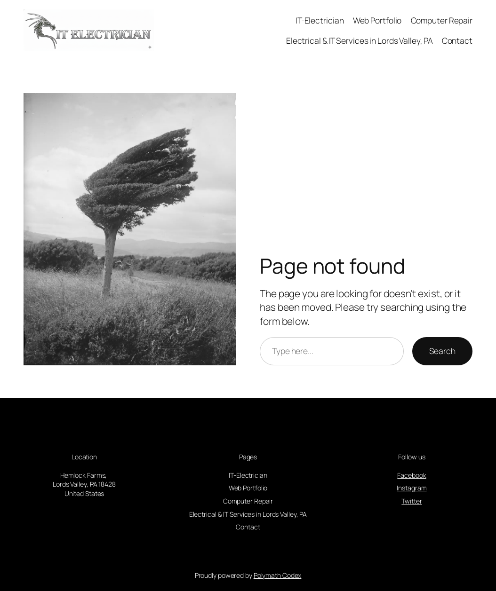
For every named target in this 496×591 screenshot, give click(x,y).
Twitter (411, 500)
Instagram (411, 487)
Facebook (411, 475)
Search (442, 350)
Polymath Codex (278, 575)
